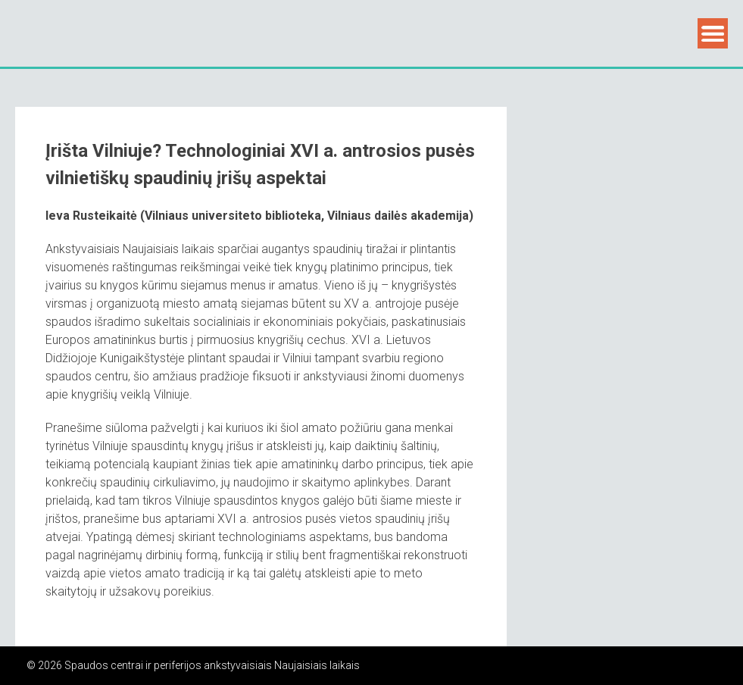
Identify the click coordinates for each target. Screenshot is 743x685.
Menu (713, 33)
